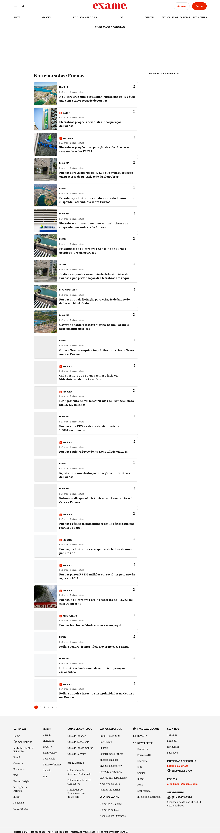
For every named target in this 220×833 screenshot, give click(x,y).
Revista (166, 17)
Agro (140, 780)
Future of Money (52, 760)
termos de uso (38, 828)
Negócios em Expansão (113, 811)
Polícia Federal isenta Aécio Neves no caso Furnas (94, 643)
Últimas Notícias (22, 738)
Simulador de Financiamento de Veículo (76, 789)
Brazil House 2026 (110, 732)
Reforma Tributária (111, 767)
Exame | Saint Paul (181, 17)
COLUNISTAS (20, 804)
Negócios (46, 17)
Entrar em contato (177, 762)
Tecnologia (49, 754)
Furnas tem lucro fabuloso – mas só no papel (90, 621)
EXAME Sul (150, 17)
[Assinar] (182, 6)
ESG (121, 17)
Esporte (47, 742)
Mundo (47, 724)
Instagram (173, 742)
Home (16, 732)
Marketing (48, 736)
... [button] (48, 703)
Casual (47, 730)
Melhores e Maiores (111, 800)
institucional (20, 828)
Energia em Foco (109, 755)
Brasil (16, 753)
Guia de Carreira (76, 749)
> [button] (57, 703)
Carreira (18, 759)
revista (142, 732)
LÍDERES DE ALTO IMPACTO (23, 745)
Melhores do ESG (109, 806)
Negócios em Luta (110, 779)
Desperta (142, 757)
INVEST (16, 17)
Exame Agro (50, 748)
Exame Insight (21, 777)
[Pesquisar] (23, 6)
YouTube (172, 730)
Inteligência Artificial (85, 17)
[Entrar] (199, 6)
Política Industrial (110, 785)
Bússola (104, 743)
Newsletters (200, 17)
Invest (16, 792)
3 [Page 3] (44, 703)
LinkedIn (172, 736)
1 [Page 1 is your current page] (36, 703)
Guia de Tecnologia (78, 738)
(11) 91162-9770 (182, 766)
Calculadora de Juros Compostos (79, 778)
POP (45, 772)
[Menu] (15, 6)
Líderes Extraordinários (113, 773)
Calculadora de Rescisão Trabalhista (79, 768)
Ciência (47, 766)
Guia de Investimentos (80, 743)
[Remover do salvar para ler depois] (140, 86)
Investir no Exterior (111, 761)
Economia (19, 765)
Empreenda (144, 786)
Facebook (172, 748)
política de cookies (58, 828)
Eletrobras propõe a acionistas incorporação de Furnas (97, 122)
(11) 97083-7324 (182, 793)
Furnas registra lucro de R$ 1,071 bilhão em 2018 (93, 447)
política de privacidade (83, 828)
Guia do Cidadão (76, 732)
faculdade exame (148, 724)
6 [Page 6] (52, 703)
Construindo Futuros (111, 749)
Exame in (142, 745)
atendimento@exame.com (182, 780)
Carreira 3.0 (144, 751)
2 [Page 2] (40, 703)
